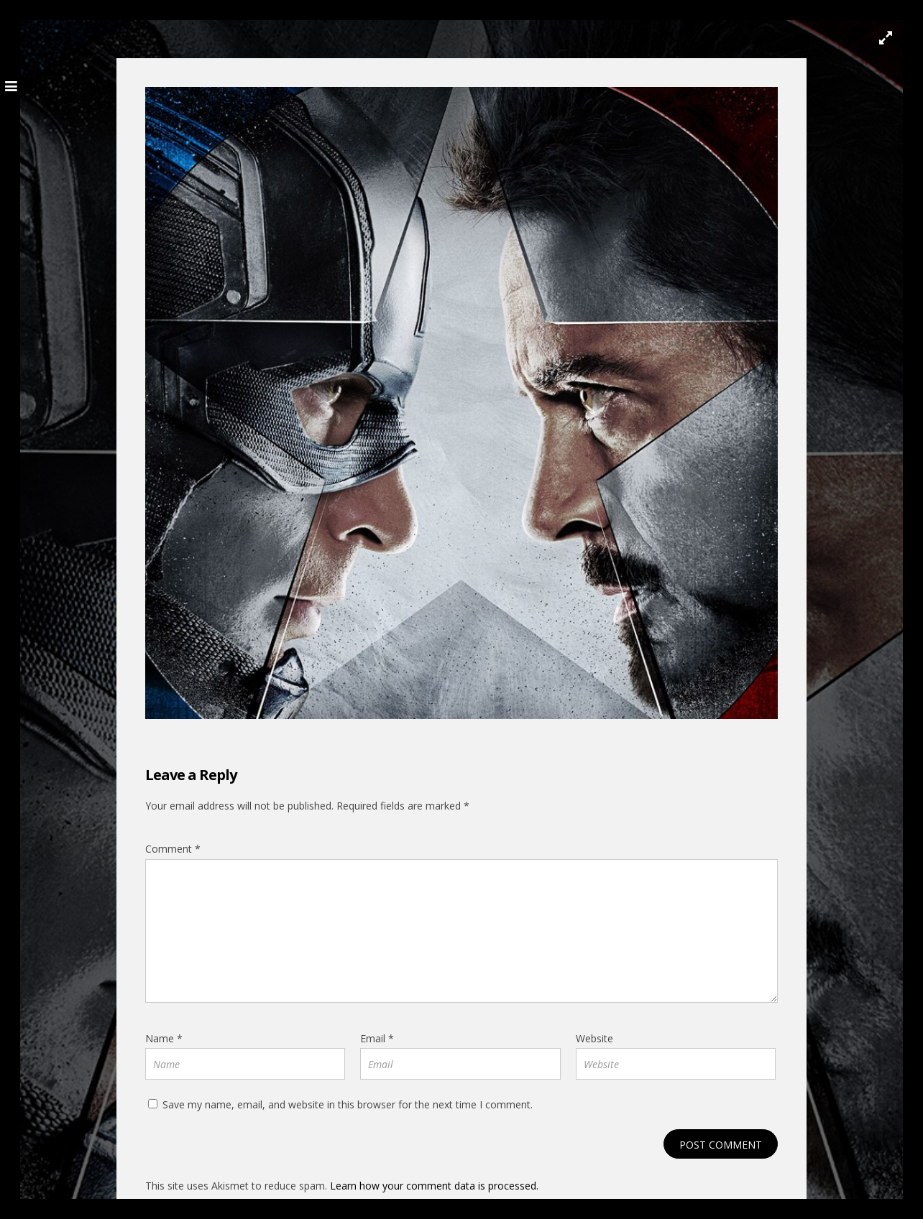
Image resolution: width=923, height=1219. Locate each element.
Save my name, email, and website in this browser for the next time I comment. (347, 1104)
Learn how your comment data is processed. (434, 1185)
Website (594, 1038)
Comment (173, 849)
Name (164, 1038)
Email (377, 1038)
